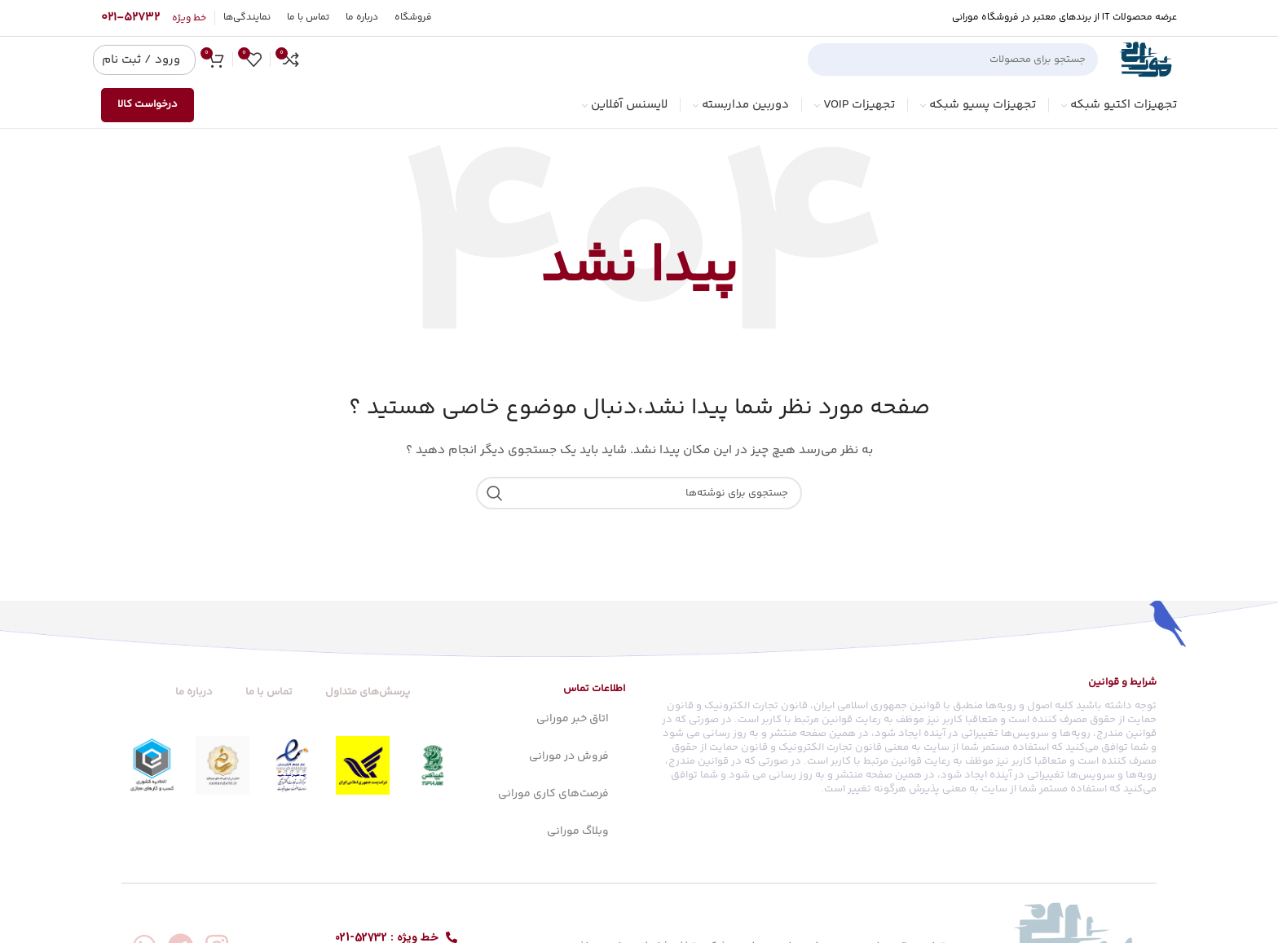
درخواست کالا (147, 104)
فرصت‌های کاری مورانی (553, 794)
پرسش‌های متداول (367, 692)
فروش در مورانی (569, 756)
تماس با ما (269, 692)
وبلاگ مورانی (578, 831)
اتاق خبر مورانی (572, 719)
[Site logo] (1145, 59)
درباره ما (194, 692)
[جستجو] (953, 59)
